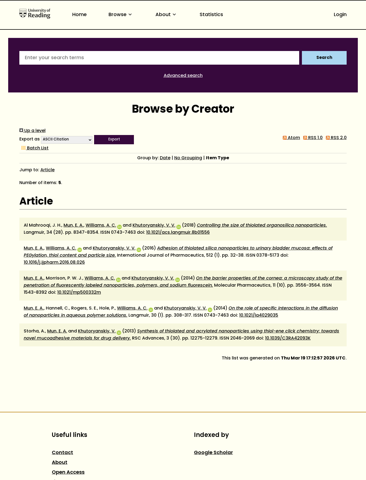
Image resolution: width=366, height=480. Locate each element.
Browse (121, 15)
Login (340, 15)
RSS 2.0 (335, 138)
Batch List (34, 148)
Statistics (211, 15)
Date (165, 158)
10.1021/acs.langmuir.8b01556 (178, 232)
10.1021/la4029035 (258, 315)
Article (47, 170)
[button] (114, 139)
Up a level (32, 130)
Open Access (68, 472)
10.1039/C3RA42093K (288, 338)
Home (79, 15)
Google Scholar (213, 453)
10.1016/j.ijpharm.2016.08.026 (54, 262)
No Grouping (188, 158)
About (166, 15)
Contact (62, 453)
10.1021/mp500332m (79, 292)
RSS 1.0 (312, 138)
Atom (290, 138)
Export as (29, 139)
